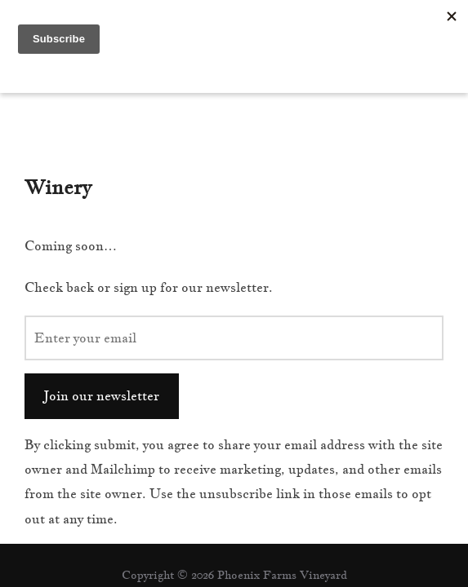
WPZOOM (282, 536)
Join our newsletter (101, 328)
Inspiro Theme (196, 536)
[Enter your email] (234, 271)
